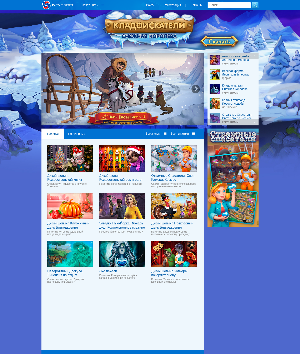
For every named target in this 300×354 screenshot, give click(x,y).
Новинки (53, 134)
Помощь (196, 5)
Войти (150, 5)
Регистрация (172, 5)
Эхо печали (108, 271)
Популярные (76, 133)
